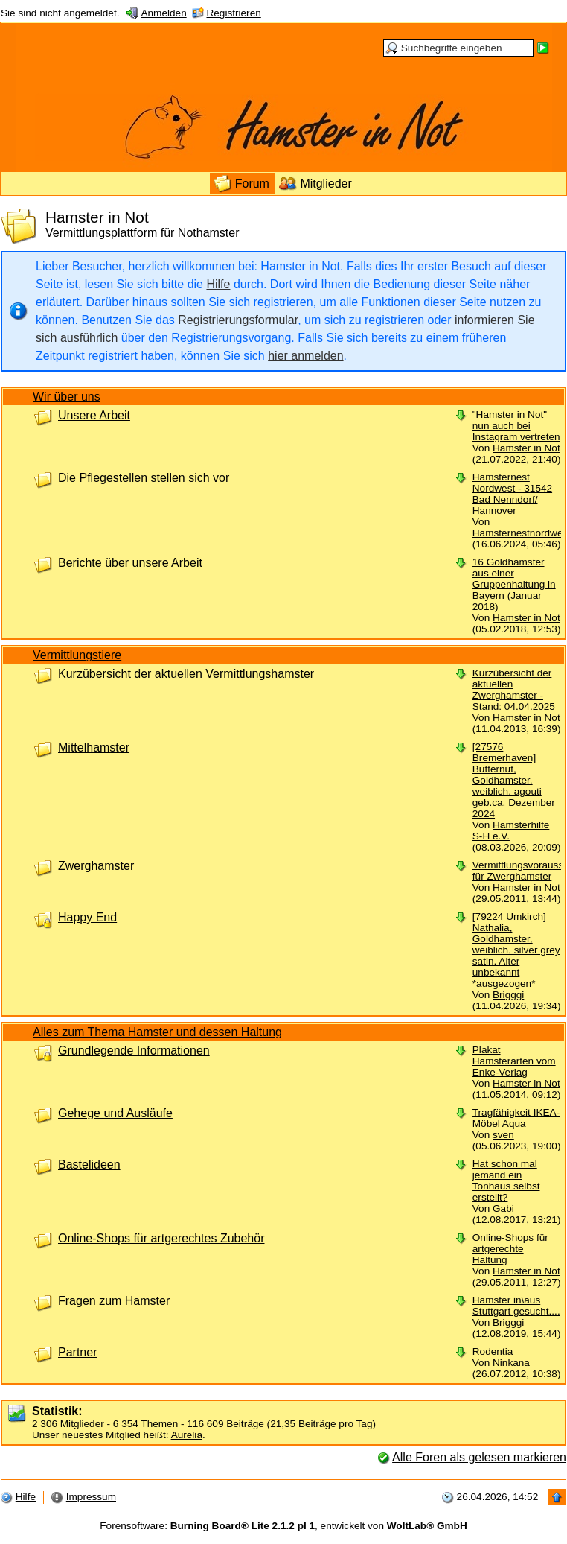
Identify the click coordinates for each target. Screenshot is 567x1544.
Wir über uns (66, 396)
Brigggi (508, 994)
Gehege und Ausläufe (115, 1113)
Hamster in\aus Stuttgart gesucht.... (516, 1305)
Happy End (87, 917)
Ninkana (511, 1362)
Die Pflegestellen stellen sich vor (143, 477)
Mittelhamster (93, 747)
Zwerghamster (96, 866)
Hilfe (218, 284)
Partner (77, 1352)
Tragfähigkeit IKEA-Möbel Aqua (516, 1118)
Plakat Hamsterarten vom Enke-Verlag (514, 1061)
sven (503, 1134)
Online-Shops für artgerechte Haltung (510, 1248)
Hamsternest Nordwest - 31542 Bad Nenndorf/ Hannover (512, 493)
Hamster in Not (526, 448)
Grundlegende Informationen (134, 1050)
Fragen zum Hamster (114, 1300)
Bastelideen (89, 1164)
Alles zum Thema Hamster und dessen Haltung (157, 1032)
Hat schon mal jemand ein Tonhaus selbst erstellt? (506, 1180)
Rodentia (492, 1351)
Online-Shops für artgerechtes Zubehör (161, 1238)
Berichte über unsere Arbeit (130, 562)
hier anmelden (305, 355)
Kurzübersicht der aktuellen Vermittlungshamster (186, 673)
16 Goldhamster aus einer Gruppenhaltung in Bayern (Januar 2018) (514, 584)
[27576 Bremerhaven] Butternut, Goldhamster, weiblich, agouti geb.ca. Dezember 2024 (513, 780)
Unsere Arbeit (94, 415)
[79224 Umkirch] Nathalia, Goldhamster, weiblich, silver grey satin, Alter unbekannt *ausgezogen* (516, 950)
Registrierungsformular (238, 320)
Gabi (503, 1208)
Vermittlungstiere (77, 655)
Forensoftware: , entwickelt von (283, 1525)
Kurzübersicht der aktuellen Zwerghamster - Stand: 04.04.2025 (513, 689)
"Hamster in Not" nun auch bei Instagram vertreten (516, 425)
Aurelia (186, 1434)
